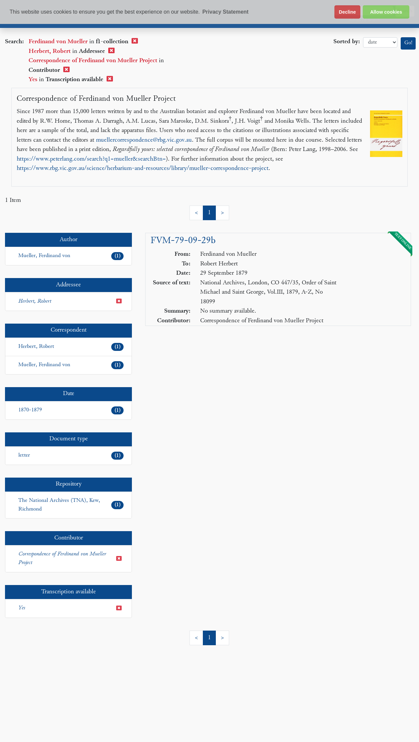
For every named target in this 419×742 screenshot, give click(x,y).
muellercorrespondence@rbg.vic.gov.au (144, 140)
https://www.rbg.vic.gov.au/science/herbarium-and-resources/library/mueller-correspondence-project (142, 168)
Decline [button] (347, 12)
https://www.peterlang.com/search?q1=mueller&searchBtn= (91, 159)
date (380, 42)
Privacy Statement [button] (225, 12)
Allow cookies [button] (386, 12)
